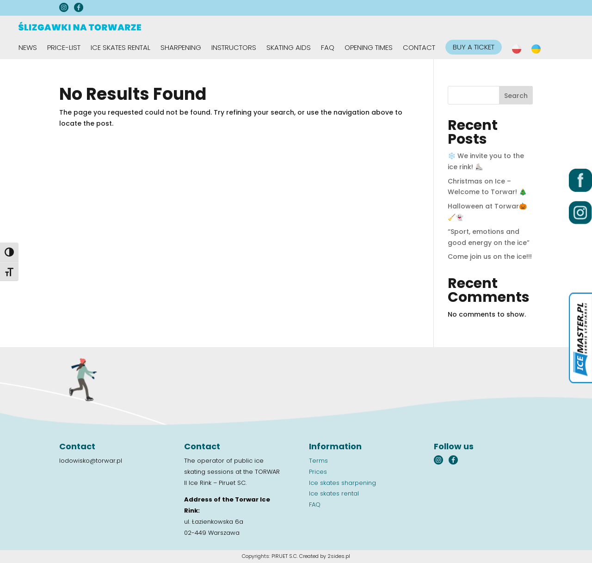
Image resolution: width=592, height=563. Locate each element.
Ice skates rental (120, 48)
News (27, 48)
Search (516, 95)
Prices (318, 471)
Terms (318, 460)
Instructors (233, 48)
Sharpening (180, 48)
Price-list (63, 48)
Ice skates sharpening (342, 482)
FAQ (327, 48)
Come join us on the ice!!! (490, 256)
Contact (419, 48)
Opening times (369, 48)
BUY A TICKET (473, 47)
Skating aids (288, 48)
